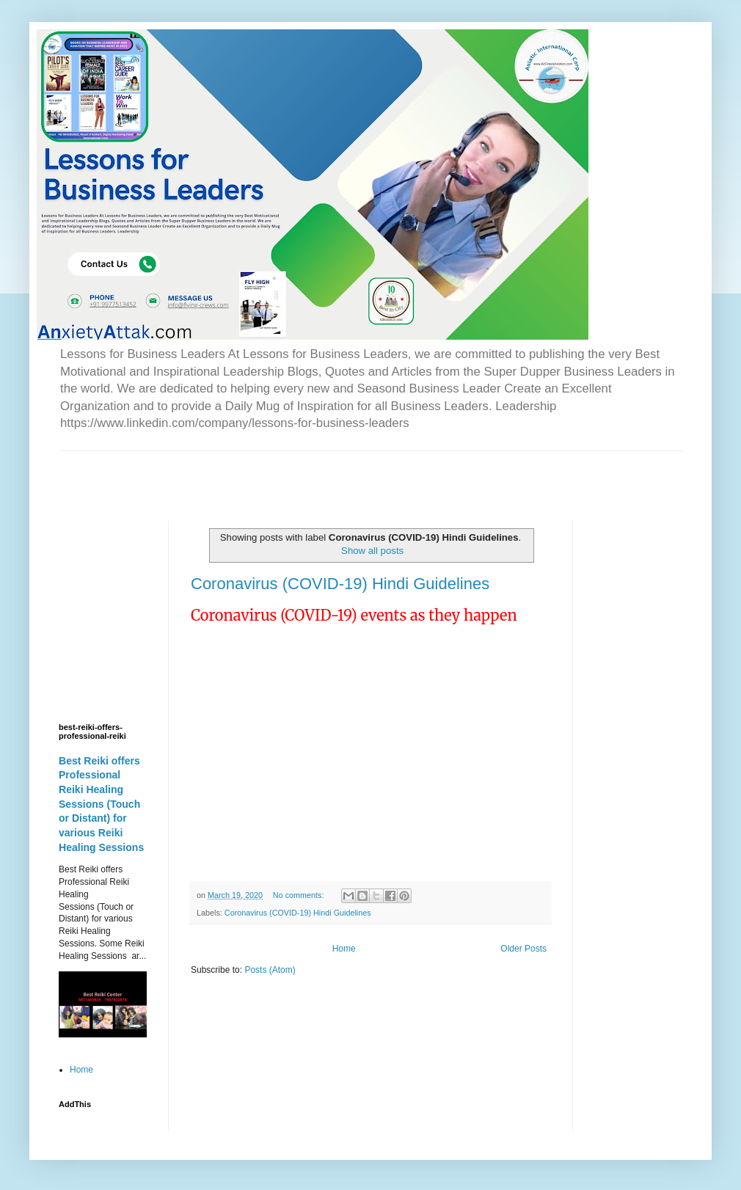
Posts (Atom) (269, 970)
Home (344, 948)
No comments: (299, 895)
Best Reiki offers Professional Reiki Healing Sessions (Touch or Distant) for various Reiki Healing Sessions (101, 804)
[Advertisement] (230, 473)
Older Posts (523, 948)
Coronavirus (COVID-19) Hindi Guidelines (340, 583)
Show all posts (372, 550)
